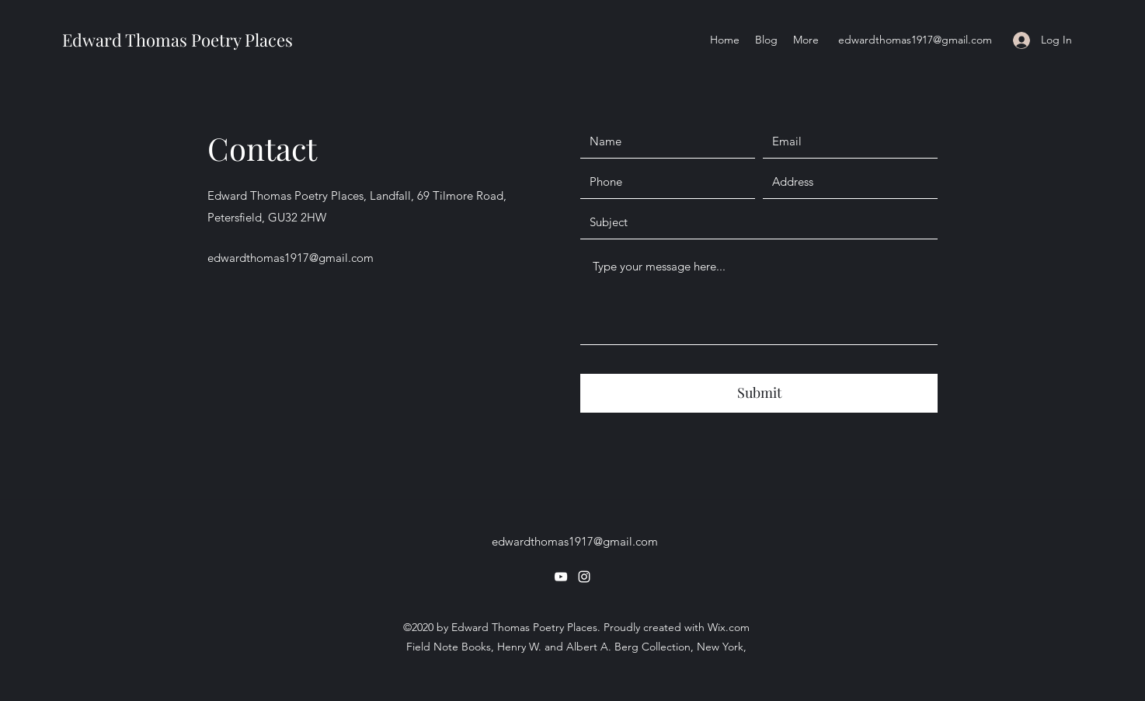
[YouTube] (561, 576)
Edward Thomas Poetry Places (177, 39)
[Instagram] (584, 576)
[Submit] (759, 393)
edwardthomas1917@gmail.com (915, 40)
